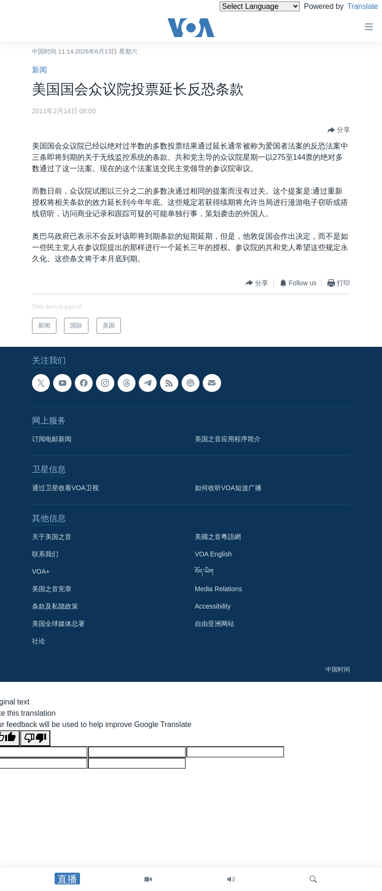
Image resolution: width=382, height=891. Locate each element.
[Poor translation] (35, 738)
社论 (38, 641)
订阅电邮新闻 (52, 439)
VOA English (213, 554)
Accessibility (213, 606)
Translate (354, 6)
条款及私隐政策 (55, 606)
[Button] (338, 130)
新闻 (39, 70)
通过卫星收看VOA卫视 (65, 488)
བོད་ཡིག (204, 571)
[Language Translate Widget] (244, 6)
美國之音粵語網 (218, 536)
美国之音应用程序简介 (228, 439)
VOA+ (41, 571)
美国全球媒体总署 (58, 623)
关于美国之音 (52, 536)
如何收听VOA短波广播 (228, 488)
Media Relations (218, 589)
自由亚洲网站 (214, 623)
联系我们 (45, 554)
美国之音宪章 (52, 589)
